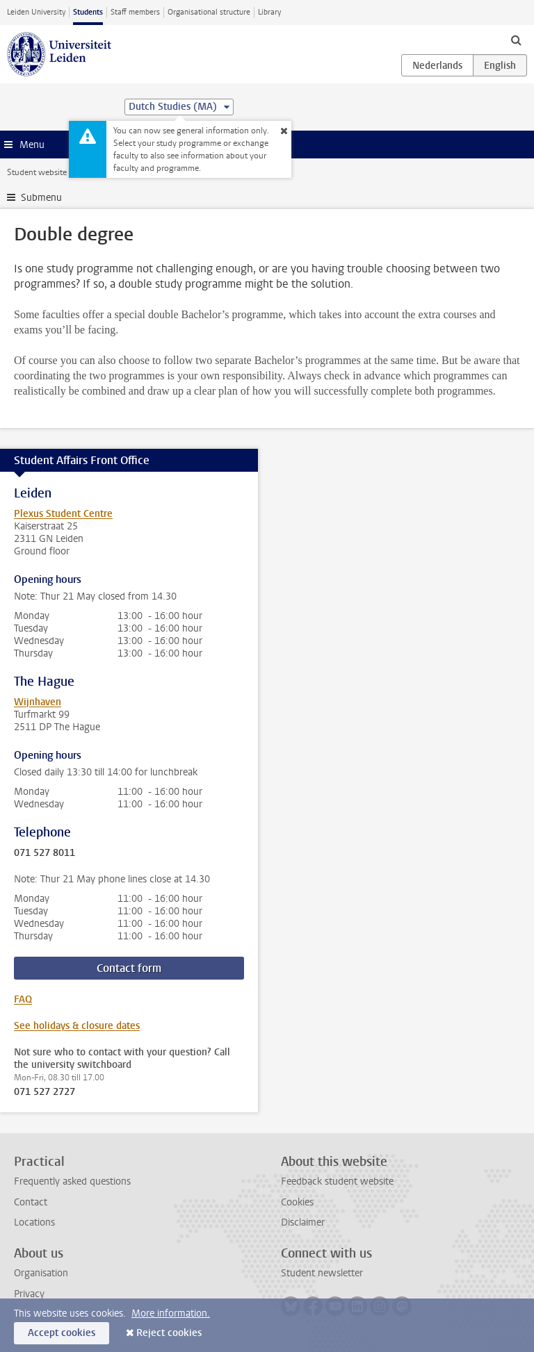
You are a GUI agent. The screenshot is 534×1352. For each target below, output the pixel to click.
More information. (170, 1313)
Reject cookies (169, 1332)
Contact (30, 1202)
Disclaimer (303, 1222)
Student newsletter (322, 1273)
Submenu (41, 197)
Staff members (135, 12)
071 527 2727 (44, 1092)
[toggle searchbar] (516, 39)
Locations (34, 1222)
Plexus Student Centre (63, 513)
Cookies (297, 1202)
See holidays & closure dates (77, 1025)
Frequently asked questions (72, 1181)
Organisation (41, 1273)
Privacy (29, 1294)
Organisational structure (209, 12)
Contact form (129, 968)
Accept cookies (61, 1332)
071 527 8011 (44, 853)
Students (88, 12)
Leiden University (36, 12)
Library (269, 12)
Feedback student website (337, 1181)
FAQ (23, 999)
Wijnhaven (37, 702)
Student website (37, 172)
